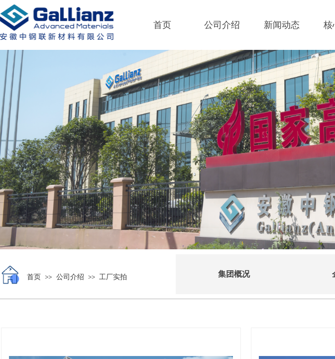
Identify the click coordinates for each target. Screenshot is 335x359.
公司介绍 (222, 25)
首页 (162, 25)
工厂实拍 (113, 277)
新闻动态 (282, 25)
